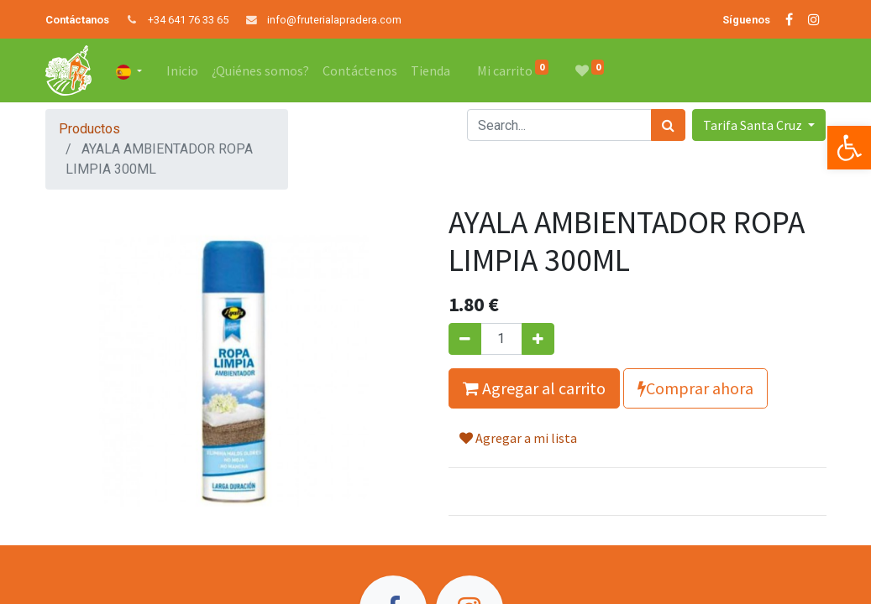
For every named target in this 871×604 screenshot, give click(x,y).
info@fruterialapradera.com (334, 19)
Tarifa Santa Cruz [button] (754, 125)
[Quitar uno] (465, 339)
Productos (89, 129)
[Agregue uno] (538, 339)
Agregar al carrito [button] (534, 388)
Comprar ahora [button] (695, 388)
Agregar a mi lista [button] (518, 438)
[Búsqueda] (668, 125)
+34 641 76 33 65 (188, 19)
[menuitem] (182, 70)
